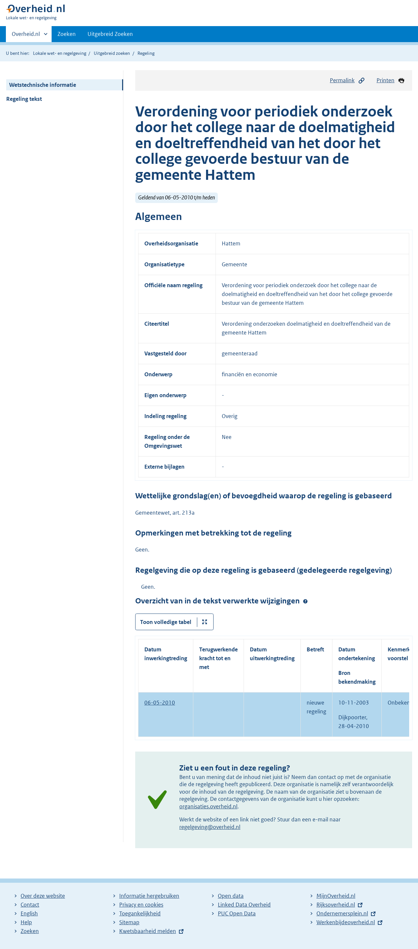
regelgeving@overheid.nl (209, 827)
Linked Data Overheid (244, 904)
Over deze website (43, 895)
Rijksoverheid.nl (335, 904)
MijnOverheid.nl (335, 895)
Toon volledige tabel (165, 622)
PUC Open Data (237, 913)
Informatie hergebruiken (149, 895)
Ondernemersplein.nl (342, 913)
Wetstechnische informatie (42, 84)
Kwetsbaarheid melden (147, 931)
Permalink (347, 80)
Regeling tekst (24, 98)
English (29, 913)
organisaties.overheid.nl (208, 806)
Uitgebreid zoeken (112, 53)
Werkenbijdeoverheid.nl (345, 922)
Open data (231, 895)
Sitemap (129, 922)
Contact (30, 904)
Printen (391, 80)
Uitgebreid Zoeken (110, 34)
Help (26, 922)
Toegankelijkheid (140, 913)
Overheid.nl (26, 36)
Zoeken (66, 34)
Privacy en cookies (141, 904)
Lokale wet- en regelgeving (59, 53)
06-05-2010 (159, 702)
